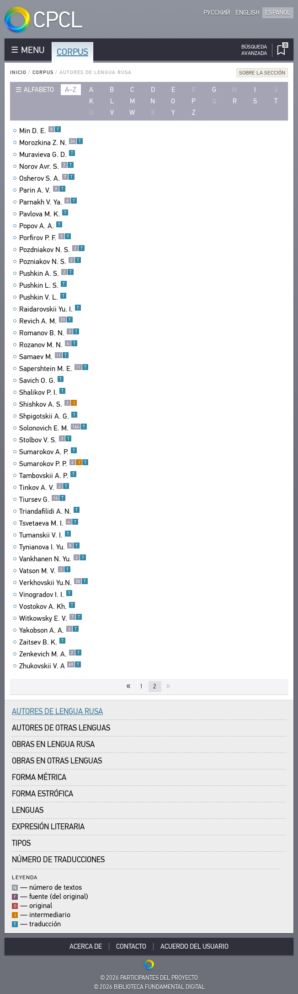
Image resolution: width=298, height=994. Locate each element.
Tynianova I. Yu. (49, 547)
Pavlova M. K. (44, 214)
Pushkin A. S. (46, 273)
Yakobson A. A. (49, 630)
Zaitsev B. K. (42, 642)
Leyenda (24, 877)
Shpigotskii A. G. (48, 416)
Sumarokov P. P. (54, 464)
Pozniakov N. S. (50, 262)
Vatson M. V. (45, 571)
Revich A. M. (46, 321)
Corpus (72, 52)
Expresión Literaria (48, 827)
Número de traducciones (58, 860)
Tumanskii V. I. (45, 535)
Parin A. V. (42, 190)
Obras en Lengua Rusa (53, 744)
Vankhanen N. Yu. (52, 559)
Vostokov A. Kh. (47, 606)
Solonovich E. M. (53, 428)
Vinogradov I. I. (46, 595)
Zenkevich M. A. (50, 654)
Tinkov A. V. (44, 488)
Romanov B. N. (49, 333)
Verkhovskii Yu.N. (53, 583)
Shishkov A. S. (48, 404)
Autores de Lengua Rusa (57, 711)
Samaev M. (44, 357)
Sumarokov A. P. (48, 452)
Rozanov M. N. (48, 345)
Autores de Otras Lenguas (61, 728)
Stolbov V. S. (45, 440)
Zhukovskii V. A (50, 666)
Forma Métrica (39, 777)
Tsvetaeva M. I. (49, 523)
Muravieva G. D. (47, 154)
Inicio (18, 72)
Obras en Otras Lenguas (57, 761)
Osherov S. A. (47, 178)
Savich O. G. (41, 380)
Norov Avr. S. (46, 166)
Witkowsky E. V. (50, 618)
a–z (70, 90)
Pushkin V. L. (43, 297)
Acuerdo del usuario (194, 946)
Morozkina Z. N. (51, 143)
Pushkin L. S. (43, 285)
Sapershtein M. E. (54, 369)
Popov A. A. (41, 226)
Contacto (131, 946)
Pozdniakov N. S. (52, 250)
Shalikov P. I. (42, 392)
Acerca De (85, 946)
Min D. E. (40, 131)
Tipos (21, 843)
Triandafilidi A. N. (49, 511)
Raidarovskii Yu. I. (50, 309)
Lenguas (27, 810)
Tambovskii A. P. (48, 476)
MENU (32, 50)
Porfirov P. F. (45, 238)
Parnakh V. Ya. (48, 202)
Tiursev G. (42, 499)
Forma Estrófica (42, 794)
